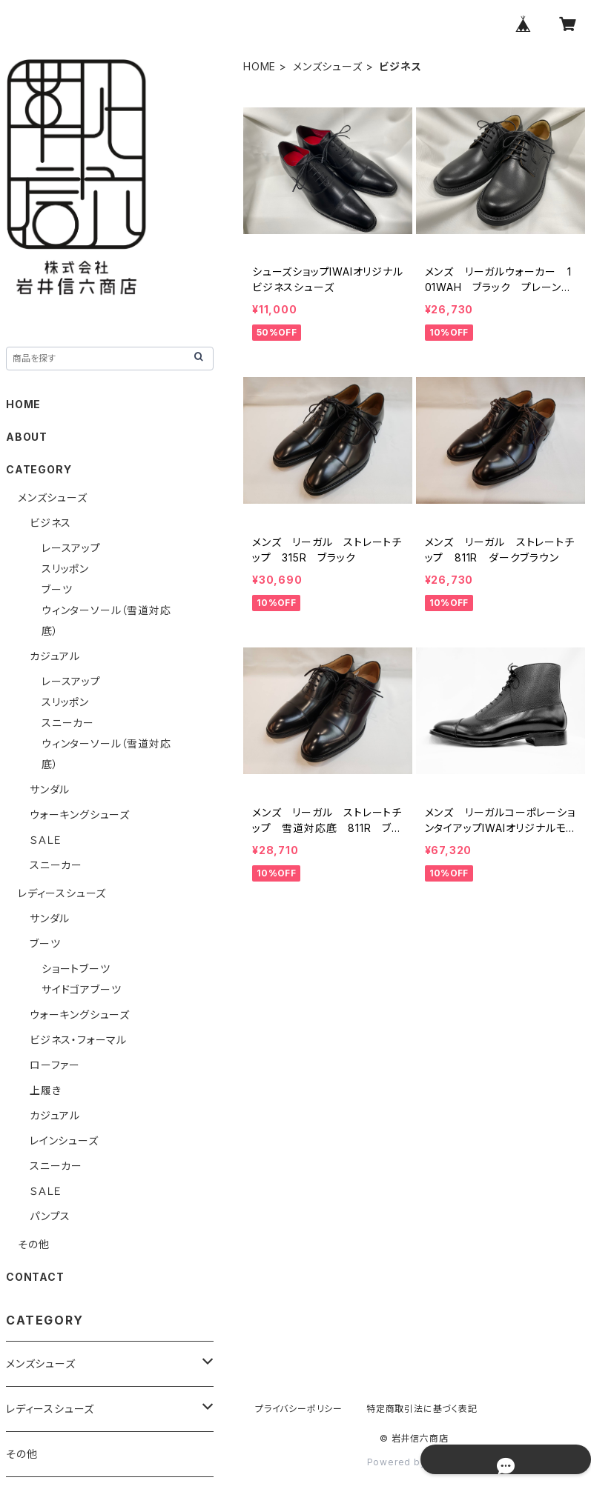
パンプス (50, 1216)
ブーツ (57, 589)
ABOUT (26, 436)
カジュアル (55, 656)
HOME (259, 66)
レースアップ (71, 548)
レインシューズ (64, 1140)
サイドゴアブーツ (81, 989)
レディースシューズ (62, 893)
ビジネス (50, 522)
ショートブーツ (76, 968)
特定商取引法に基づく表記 (422, 1408)
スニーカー (68, 722)
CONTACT (35, 1276)
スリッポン (65, 568)
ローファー (55, 1065)
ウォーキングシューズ (80, 814)
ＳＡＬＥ (46, 839)
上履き (45, 1090)
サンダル (50, 789)
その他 (33, 1244)
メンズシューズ (328, 66)
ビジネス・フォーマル (78, 1039)
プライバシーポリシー (299, 1408)
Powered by (414, 1462)
